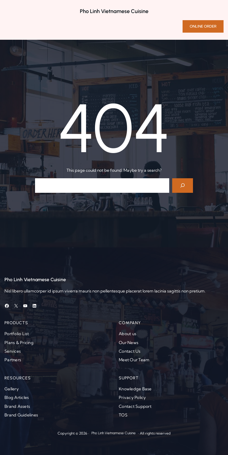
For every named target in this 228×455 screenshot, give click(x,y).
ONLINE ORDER (203, 26)
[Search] (182, 185)
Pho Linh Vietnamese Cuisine (114, 11)
